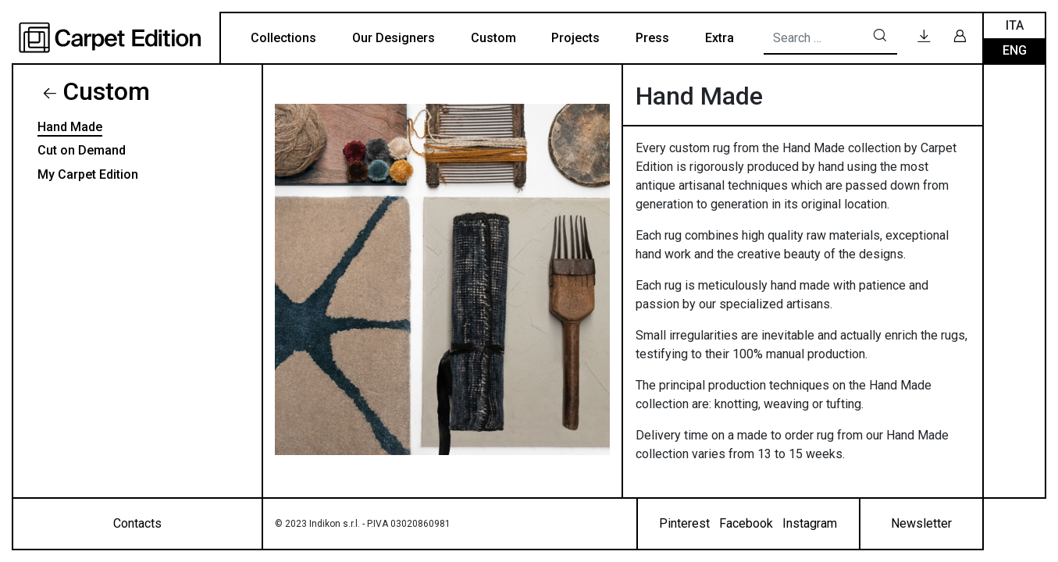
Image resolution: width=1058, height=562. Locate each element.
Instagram (809, 523)
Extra (719, 37)
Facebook (746, 523)
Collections (283, 37)
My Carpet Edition (87, 174)
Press (652, 37)
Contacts (137, 523)
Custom (493, 37)
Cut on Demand (81, 150)
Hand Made (69, 126)
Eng (1015, 50)
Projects (575, 37)
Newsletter (921, 523)
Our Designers (393, 37)
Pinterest (684, 523)
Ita (1015, 25)
